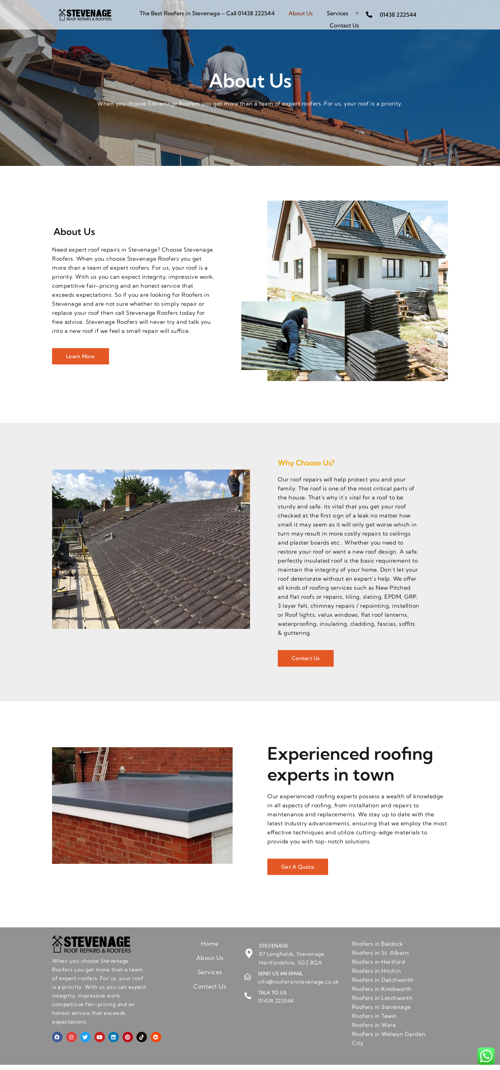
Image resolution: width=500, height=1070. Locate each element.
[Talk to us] (247, 1001)
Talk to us (272, 998)
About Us (301, 11)
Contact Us (344, 19)
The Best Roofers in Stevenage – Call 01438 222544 (207, 11)
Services (343, 11)
